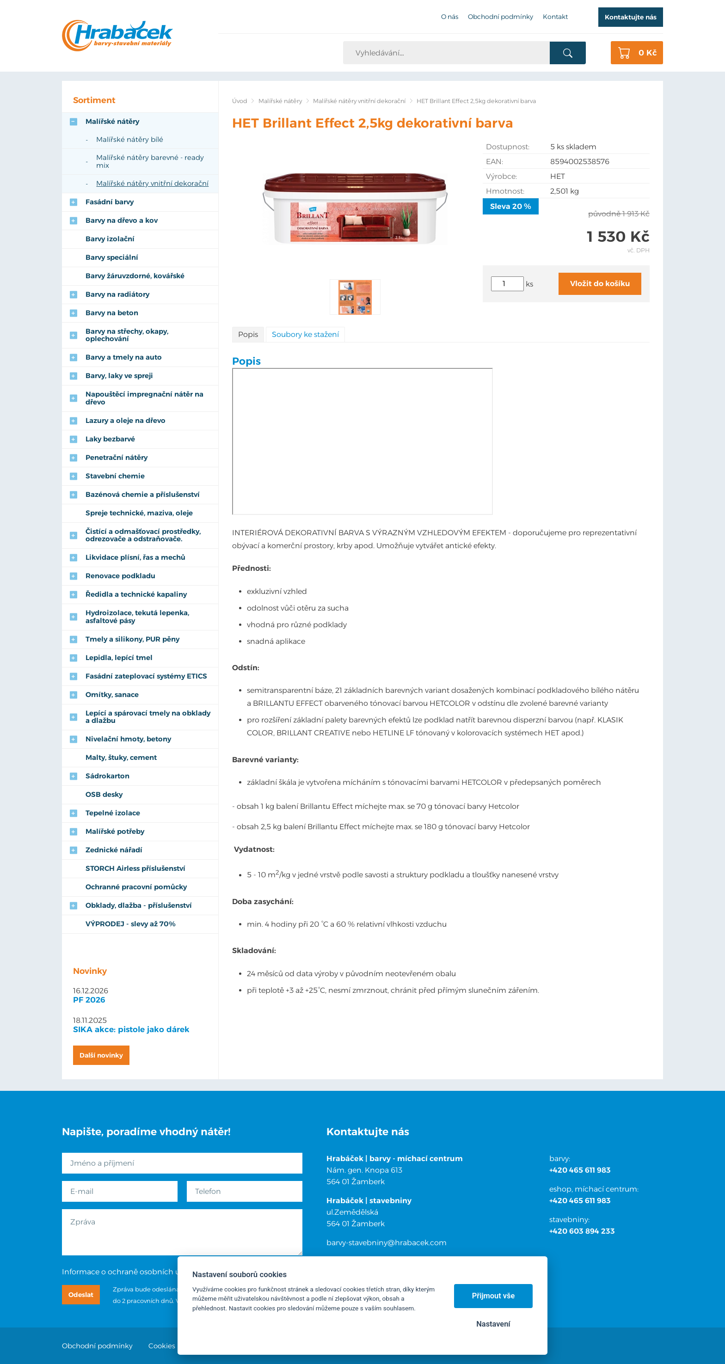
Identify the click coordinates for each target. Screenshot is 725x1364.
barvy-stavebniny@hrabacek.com (386, 1242)
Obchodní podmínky (97, 1345)
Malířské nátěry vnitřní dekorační (359, 101)
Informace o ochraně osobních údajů (129, 1271)
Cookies (161, 1345)
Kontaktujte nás (631, 17)
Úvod (239, 101)
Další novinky (101, 1055)
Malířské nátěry (280, 101)
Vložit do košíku (600, 283)
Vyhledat (567, 53)
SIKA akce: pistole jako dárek (131, 1029)
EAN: (494, 161)
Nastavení (493, 1324)
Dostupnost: (507, 146)
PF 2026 (89, 999)
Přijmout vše (493, 1295)
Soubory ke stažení (305, 334)
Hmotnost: (505, 191)
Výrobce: (501, 176)
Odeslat (80, 1295)
